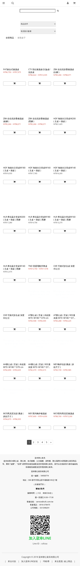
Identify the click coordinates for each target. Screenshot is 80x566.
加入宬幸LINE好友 (29, 561)
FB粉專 (46, 561)
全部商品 (10, 37)
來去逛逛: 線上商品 (63, 561)
